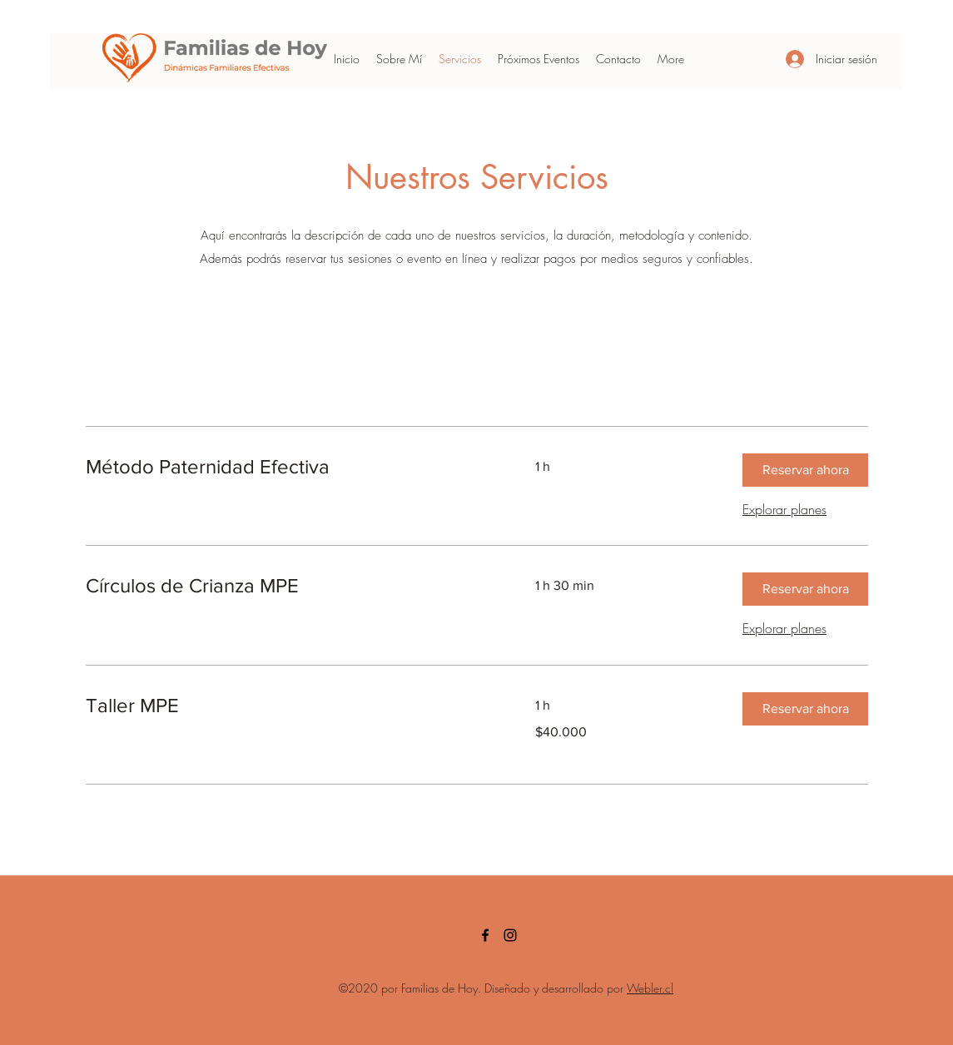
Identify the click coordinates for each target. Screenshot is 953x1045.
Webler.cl (650, 988)
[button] (805, 470)
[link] (290, 466)
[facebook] (485, 935)
